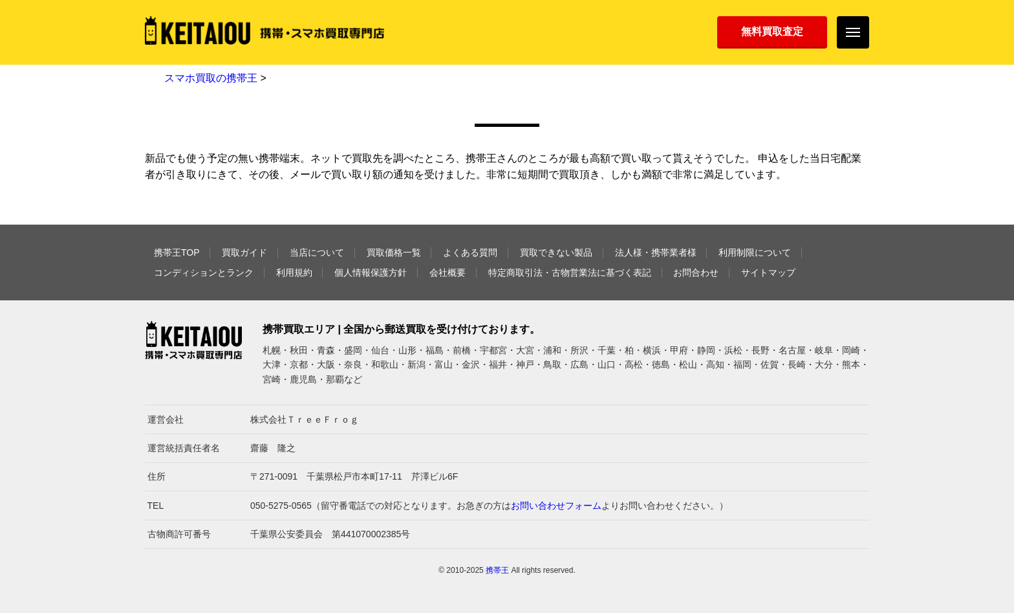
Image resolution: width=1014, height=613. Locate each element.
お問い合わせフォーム (556, 505)
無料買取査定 (772, 31)
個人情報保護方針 (370, 272)
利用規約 (294, 272)
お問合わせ (695, 272)
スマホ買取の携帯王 (210, 78)
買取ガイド (244, 252)
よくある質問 (470, 252)
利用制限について (754, 252)
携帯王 (497, 570)
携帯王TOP (177, 252)
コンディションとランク (203, 272)
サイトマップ (768, 272)
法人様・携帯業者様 (655, 252)
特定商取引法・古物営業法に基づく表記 (569, 272)
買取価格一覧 (394, 252)
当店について (317, 252)
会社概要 (447, 272)
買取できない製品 (556, 252)
